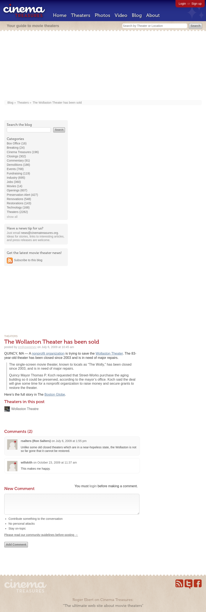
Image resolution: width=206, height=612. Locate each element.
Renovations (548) (19, 199)
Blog (137, 15)
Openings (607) (17, 190)
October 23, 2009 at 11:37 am (57, 462)
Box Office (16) (16, 143)
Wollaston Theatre (25, 409)
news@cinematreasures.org (39, 233)
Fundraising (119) (18, 173)
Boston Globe (55, 394)
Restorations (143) (19, 203)
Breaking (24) (16, 147)
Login (182, 3)
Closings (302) (16, 156)
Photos (102, 15)
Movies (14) (14, 186)
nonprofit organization (48, 353)
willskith (26, 462)
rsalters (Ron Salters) (36, 441)
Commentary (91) (18, 160)
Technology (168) (18, 207)
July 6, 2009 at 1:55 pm (71, 441)
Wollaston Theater (109, 353)
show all (12, 216)
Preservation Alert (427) (22, 194)
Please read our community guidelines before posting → (41, 539)
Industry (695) (16, 177)
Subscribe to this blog (28, 260)
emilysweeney (27, 347)
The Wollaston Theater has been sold (57, 102)
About (153, 15)
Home (60, 15)
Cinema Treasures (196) (23, 152)
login (93, 486)
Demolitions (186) (18, 164)
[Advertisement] (103, 66)
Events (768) (15, 169)
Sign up (197, 3)
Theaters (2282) (17, 212)
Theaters (80, 15)
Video (121, 15)
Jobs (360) (14, 182)
